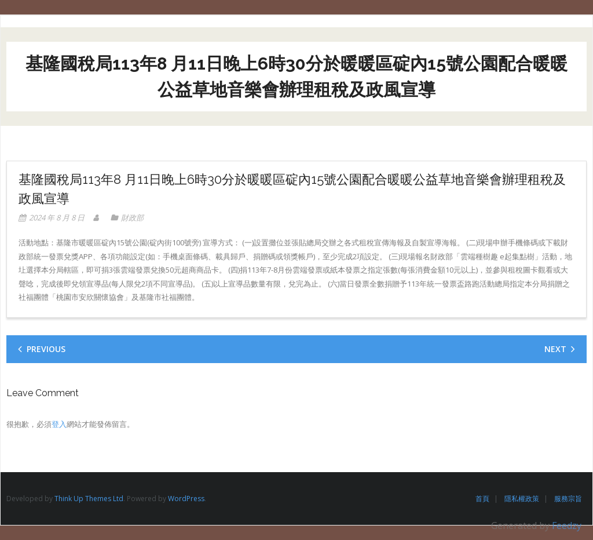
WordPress (186, 498)
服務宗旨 (568, 498)
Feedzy (566, 525)
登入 (59, 424)
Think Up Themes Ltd (88, 498)
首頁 (482, 498)
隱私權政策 (521, 498)
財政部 (132, 217)
